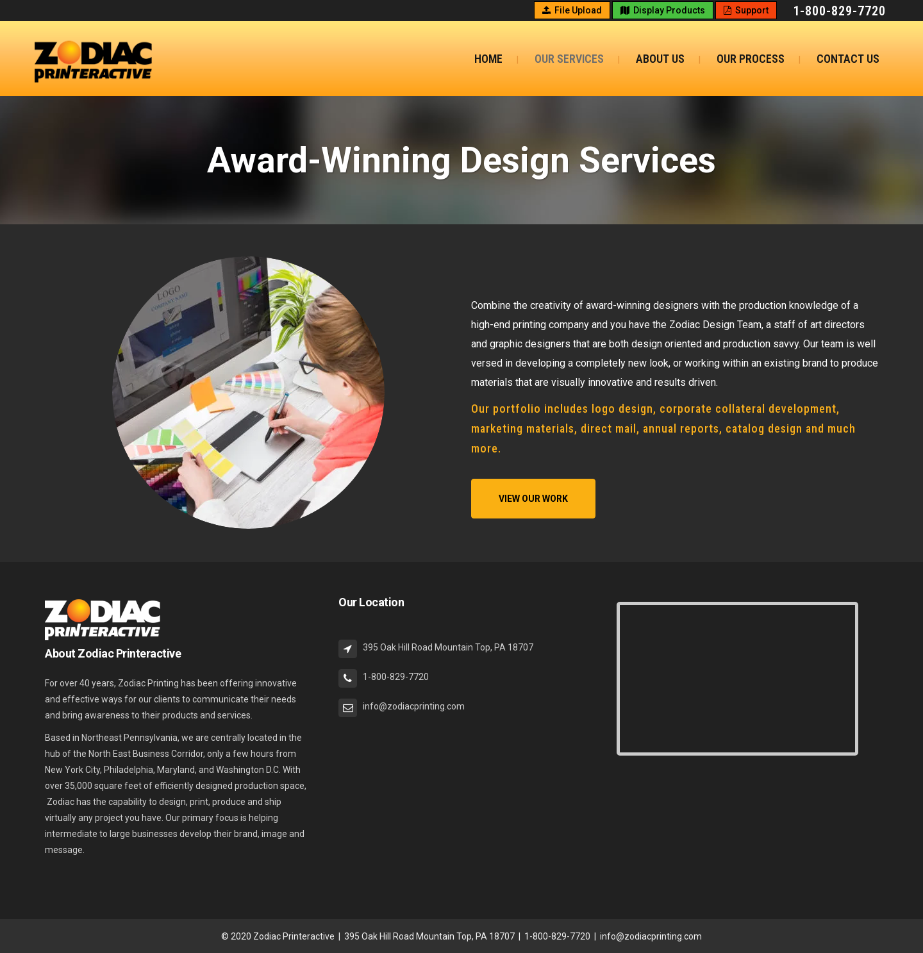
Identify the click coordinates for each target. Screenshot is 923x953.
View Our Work (533, 498)
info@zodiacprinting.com (651, 936)
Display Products (662, 10)
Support (746, 10)
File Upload (572, 10)
